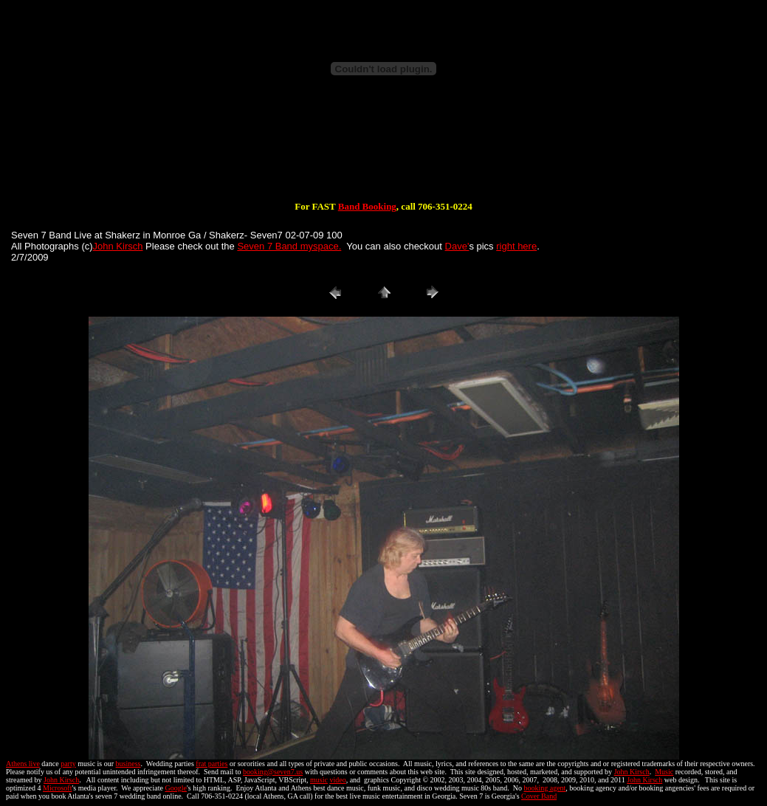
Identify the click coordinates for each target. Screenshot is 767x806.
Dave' (457, 246)
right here (516, 246)
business (128, 764)
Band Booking (367, 206)
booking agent (544, 788)
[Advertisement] (384, 153)
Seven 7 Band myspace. (289, 246)
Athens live (23, 764)
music (319, 780)
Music (664, 772)
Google (176, 788)
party (68, 764)
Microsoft (57, 788)
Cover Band (539, 796)
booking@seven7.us (273, 772)
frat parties (211, 764)
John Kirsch (118, 246)
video (337, 780)
